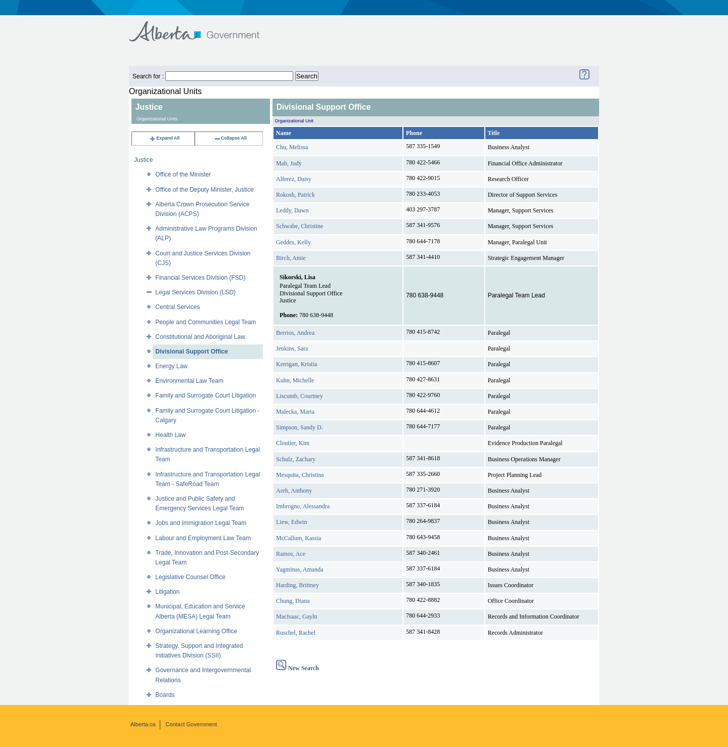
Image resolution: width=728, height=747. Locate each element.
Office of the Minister (183, 174)
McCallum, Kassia (298, 538)
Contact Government (191, 724)
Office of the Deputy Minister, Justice (204, 189)
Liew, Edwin (291, 521)
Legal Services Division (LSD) (195, 292)
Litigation (167, 591)
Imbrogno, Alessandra (303, 506)
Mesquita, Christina (300, 474)
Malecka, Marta (295, 411)
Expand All (164, 138)
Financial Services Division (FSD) (200, 277)
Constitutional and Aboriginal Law (200, 336)
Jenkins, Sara (292, 348)
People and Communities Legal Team (205, 322)
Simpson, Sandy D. (299, 427)
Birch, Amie (291, 257)
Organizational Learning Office (196, 631)
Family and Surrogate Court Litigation (205, 395)
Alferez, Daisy (293, 179)
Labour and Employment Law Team (203, 538)
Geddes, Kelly (293, 242)
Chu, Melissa (292, 147)
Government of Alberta (202, 26)
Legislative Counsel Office (190, 577)
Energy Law (171, 366)
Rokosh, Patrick (295, 194)
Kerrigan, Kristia (296, 364)
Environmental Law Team (189, 380)
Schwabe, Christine (299, 226)
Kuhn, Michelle (295, 380)
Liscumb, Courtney (299, 396)
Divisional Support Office (191, 351)
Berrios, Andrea (295, 332)
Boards (164, 694)
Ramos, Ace (290, 553)
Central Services (177, 307)
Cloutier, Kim (292, 443)
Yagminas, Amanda (299, 569)
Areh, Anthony (294, 490)
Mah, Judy (289, 163)
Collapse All (230, 138)
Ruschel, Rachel (295, 632)
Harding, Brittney (297, 585)
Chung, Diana (293, 600)
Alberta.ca (143, 724)
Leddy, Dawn (292, 210)
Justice (143, 159)
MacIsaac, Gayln (296, 616)
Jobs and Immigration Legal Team (200, 522)
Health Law (170, 434)
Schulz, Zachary (295, 459)
